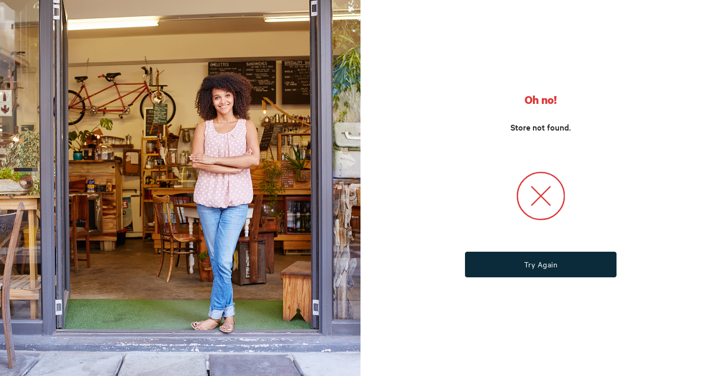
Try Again (541, 264)
